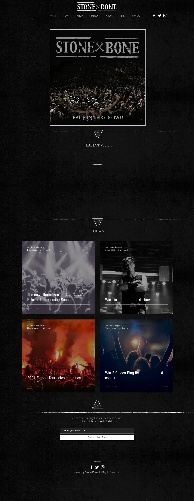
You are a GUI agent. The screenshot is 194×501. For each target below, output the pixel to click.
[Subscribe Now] (97, 437)
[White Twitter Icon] (159, 15)
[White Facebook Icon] (154, 15)
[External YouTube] (99, 182)
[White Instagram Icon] (165, 15)
